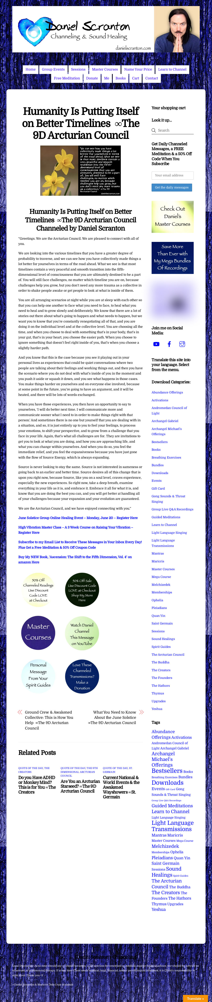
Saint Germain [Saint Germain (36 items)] (165, 863)
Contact (151, 78)
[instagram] (182, 344)
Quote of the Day (30, 768)
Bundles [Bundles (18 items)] (185, 777)
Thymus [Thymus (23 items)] (159, 904)
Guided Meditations (166, 517)
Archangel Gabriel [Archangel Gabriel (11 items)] (174, 748)
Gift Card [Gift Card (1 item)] (170, 789)
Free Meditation (67, 78)
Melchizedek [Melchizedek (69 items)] (165, 846)
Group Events (53, 69)
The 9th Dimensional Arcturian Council (79, 772)
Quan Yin (158, 616)
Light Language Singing (169, 533)
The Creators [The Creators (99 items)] (166, 892)
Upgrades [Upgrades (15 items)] (175, 904)
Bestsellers (160, 442)
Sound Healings (163, 639)
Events (157, 481)
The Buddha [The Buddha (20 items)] (179, 887)
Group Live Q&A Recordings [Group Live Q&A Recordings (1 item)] (166, 800)
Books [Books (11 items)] (188, 772)
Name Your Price (138, 69)
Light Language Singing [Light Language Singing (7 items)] (168, 817)
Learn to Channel (172, 69)
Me (106, 78)
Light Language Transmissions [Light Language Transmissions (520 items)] (173, 826)
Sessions (78, 69)
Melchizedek (161, 585)
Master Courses (105, 69)
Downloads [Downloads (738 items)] (168, 782)
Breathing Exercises (166, 457)
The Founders (162, 678)
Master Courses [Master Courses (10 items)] (164, 841)
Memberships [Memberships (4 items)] (161, 852)
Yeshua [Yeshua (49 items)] (159, 909)
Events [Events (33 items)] (158, 789)
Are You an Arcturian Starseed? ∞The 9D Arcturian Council (80, 786)
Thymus (158, 693)
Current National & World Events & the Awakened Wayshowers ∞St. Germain (121, 787)
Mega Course (161, 577)
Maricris (158, 561)
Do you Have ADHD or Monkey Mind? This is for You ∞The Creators (37, 785)
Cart (135, 78)
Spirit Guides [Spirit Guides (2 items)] (180, 875)
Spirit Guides (161, 647)
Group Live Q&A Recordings (172, 509)
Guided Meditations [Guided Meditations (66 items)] (172, 805)
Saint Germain (162, 623)
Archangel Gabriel (165, 421)
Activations (160, 400)
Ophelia (157, 600)
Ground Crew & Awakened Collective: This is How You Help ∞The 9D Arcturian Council (49, 720)
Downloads (160, 473)
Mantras (158, 553)
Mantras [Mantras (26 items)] (159, 835)
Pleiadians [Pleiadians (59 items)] (162, 857)
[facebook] (170, 344)
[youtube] (157, 344)
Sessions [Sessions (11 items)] (158, 869)
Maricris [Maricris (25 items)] (175, 835)
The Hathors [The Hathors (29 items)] (179, 898)
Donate (92, 78)
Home (31, 69)
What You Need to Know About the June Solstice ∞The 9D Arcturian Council (112, 717)
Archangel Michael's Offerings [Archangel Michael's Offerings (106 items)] (163, 759)
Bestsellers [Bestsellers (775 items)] (167, 771)
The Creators (161, 670)
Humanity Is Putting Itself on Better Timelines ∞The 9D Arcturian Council (80, 123)
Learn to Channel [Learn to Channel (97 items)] (170, 811)
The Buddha (160, 662)
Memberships (162, 592)
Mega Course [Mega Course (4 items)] (184, 840)
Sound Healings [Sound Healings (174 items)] (166, 872)
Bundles (158, 465)
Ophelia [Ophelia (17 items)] (176, 852)
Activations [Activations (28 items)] (181, 737)
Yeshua (157, 709)
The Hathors (161, 686)
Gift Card (158, 488)
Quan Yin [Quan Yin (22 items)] (182, 858)
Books (121, 78)
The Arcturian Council (168, 655)
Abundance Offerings (167, 392)
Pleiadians (159, 608)
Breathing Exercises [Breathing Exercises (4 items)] (165, 777)
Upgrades (159, 701)
